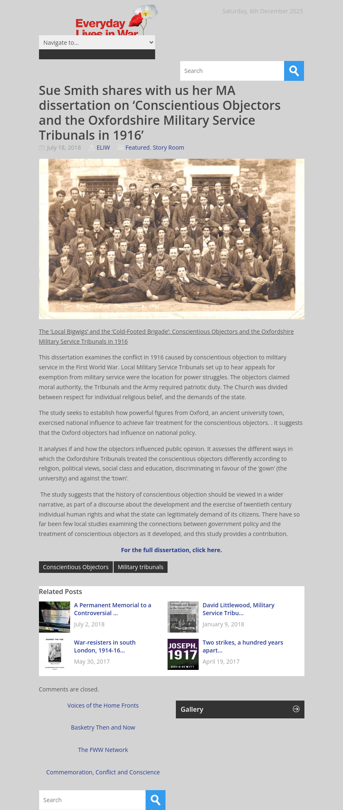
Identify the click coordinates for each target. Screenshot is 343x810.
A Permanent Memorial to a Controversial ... (112, 609)
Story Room (168, 147)
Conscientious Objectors (76, 567)
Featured (138, 147)
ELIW (103, 147)
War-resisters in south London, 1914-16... (105, 646)
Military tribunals (140, 567)
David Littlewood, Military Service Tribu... (239, 609)
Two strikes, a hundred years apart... (243, 646)
